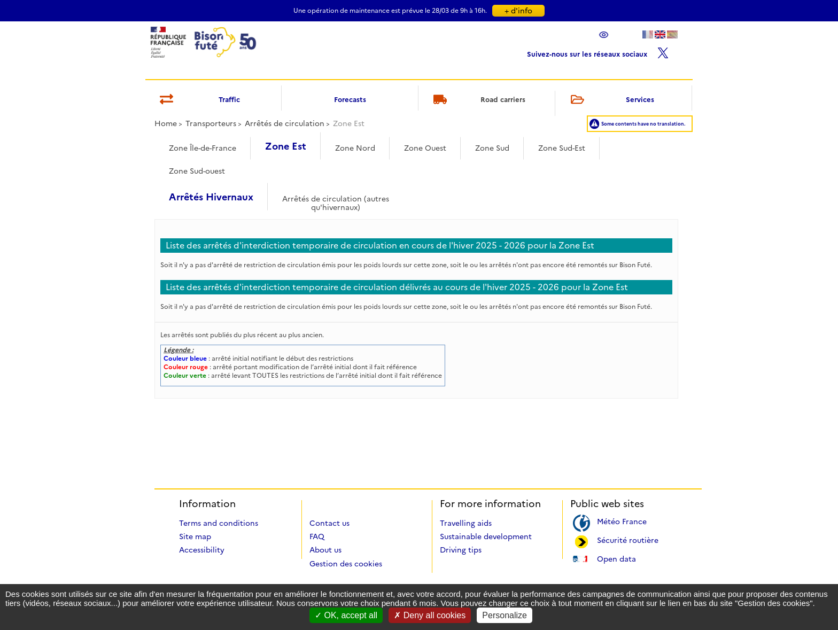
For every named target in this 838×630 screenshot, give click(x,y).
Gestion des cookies (345, 564)
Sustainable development (486, 536)
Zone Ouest (425, 148)
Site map (195, 536)
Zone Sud (492, 148)
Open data (616, 558)
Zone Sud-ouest (197, 171)
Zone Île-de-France (202, 148)
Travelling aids (466, 523)
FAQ (316, 536)
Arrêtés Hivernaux (211, 197)
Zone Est (285, 146)
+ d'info (518, 10)
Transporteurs (210, 123)
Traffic (198, 100)
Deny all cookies (429, 615)
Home (165, 123)
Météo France (622, 521)
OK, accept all (346, 615)
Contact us (329, 523)
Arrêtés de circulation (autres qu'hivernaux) (335, 199)
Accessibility (201, 550)
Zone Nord (355, 148)
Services (610, 100)
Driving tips (461, 550)
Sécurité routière (627, 539)
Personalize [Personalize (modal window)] (504, 615)
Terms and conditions (218, 523)
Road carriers (478, 100)
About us (325, 550)
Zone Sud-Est (561, 148)
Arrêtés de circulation (284, 123)
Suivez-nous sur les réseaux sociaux (598, 52)
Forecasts (350, 99)
